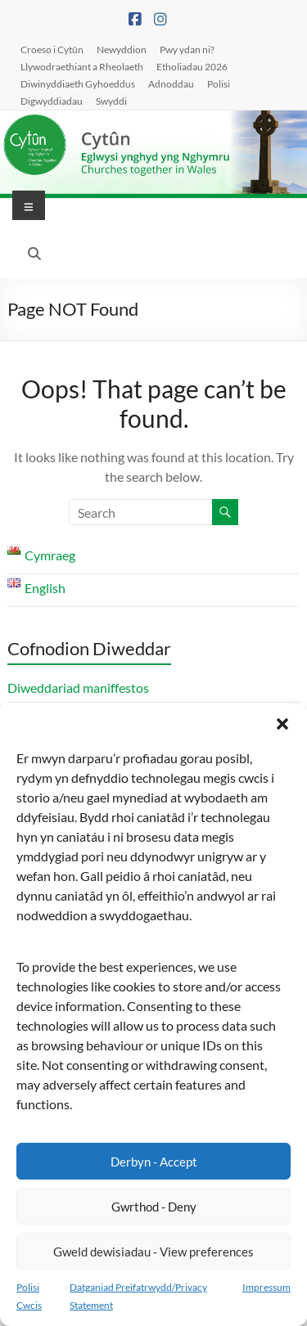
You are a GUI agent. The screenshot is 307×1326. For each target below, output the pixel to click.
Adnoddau (171, 83)
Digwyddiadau (51, 100)
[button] (282, 724)
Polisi (218, 83)
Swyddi (111, 100)
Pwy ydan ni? (187, 49)
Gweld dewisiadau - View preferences (153, 1251)
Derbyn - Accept (154, 1161)
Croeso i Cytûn (52, 49)
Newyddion (122, 49)
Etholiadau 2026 (192, 66)
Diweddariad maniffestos (78, 687)
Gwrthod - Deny (153, 1206)
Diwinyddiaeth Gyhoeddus (77, 83)
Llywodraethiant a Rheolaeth (81, 66)
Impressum (266, 1287)
